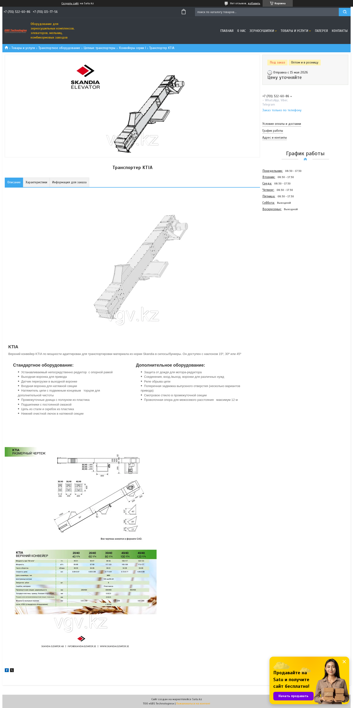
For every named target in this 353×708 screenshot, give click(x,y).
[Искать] (345, 12)
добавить (254, 3)
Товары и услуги (294, 31)
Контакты (340, 31)
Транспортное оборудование (59, 48)
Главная (226, 31)
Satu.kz (197, 699)
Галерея (321, 31)
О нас (241, 31)
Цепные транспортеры (99, 48)
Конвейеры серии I (132, 48)
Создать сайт (70, 3)
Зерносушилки (262, 31)
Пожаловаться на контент (193, 703)
